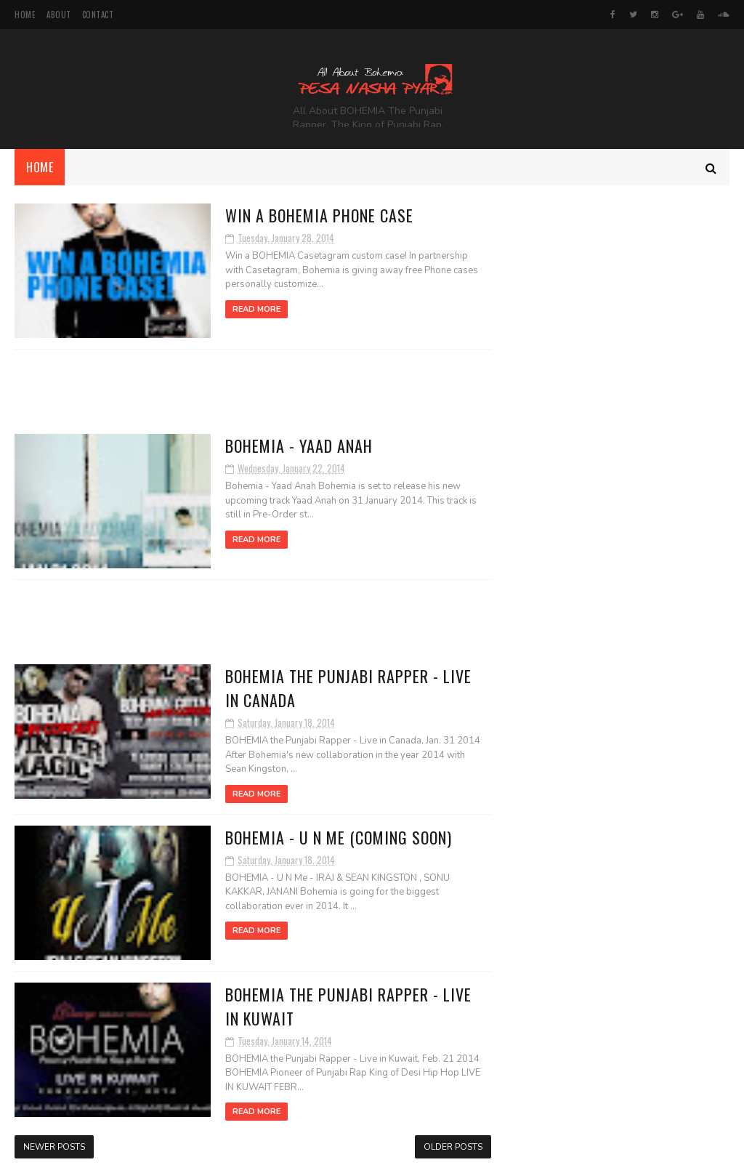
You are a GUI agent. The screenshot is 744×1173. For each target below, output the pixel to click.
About (58, 14)
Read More (256, 309)
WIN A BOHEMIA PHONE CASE (319, 215)
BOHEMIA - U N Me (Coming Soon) (338, 837)
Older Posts (453, 1147)
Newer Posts (54, 1147)
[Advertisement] (253, 392)
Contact (98, 14)
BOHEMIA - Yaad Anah (299, 445)
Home (25, 14)
